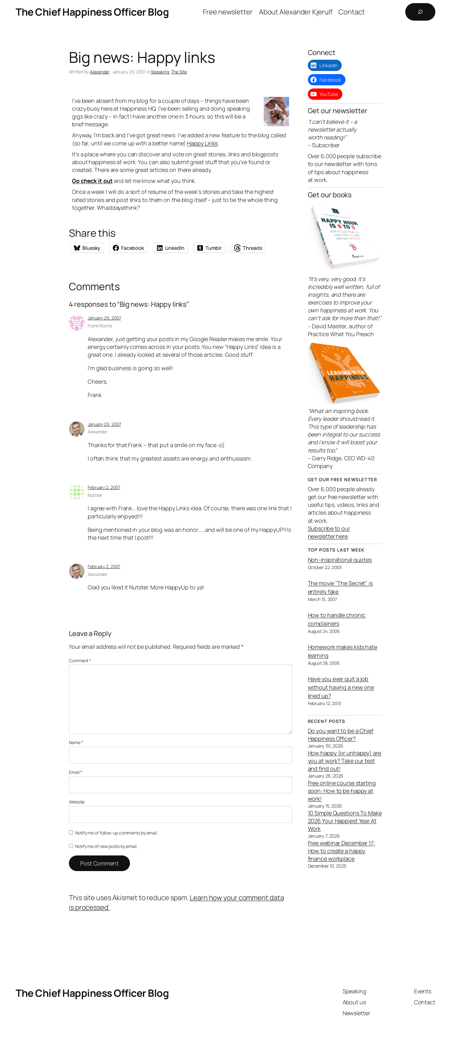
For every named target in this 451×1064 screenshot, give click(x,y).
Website (77, 802)
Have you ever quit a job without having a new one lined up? (341, 687)
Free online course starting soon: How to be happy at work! (342, 790)
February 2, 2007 (104, 487)
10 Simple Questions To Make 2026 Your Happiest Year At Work (345, 820)
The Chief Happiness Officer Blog (92, 12)
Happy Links (202, 143)
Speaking (160, 72)
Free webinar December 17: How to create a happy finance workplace (342, 850)
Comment (80, 660)
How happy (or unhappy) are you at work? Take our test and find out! (344, 760)
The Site (179, 72)
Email (75, 772)
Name (76, 742)
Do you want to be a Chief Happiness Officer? (341, 734)
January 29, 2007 (104, 318)
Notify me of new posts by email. (106, 846)
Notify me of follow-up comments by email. (116, 833)
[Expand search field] (420, 12)
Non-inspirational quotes (340, 559)
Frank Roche (100, 326)
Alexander (100, 72)
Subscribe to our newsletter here (329, 532)
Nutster (95, 495)
